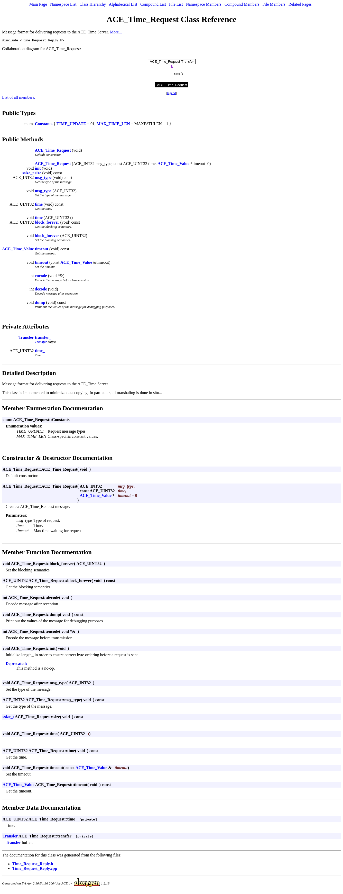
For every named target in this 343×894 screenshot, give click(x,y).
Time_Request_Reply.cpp (34, 869)
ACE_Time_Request (53, 151)
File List (176, 4)
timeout (41, 250)
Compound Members (242, 4)
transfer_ (43, 338)
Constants (43, 124)
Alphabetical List (123, 4)
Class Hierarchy (93, 4)
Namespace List (63, 4)
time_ (40, 351)
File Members (273, 4)
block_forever (47, 223)
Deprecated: (16, 664)
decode (41, 290)
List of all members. (18, 98)
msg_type (43, 178)
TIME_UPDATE (71, 124)
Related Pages (300, 4)
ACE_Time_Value (173, 164)
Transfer (26, 338)
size (38, 173)
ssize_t (28, 173)
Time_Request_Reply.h (32, 864)
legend (171, 94)
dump (40, 303)
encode (41, 276)
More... (116, 32)
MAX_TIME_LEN (113, 124)
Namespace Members (203, 4)
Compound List (153, 4)
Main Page (38, 4)
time (39, 205)
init (38, 169)
